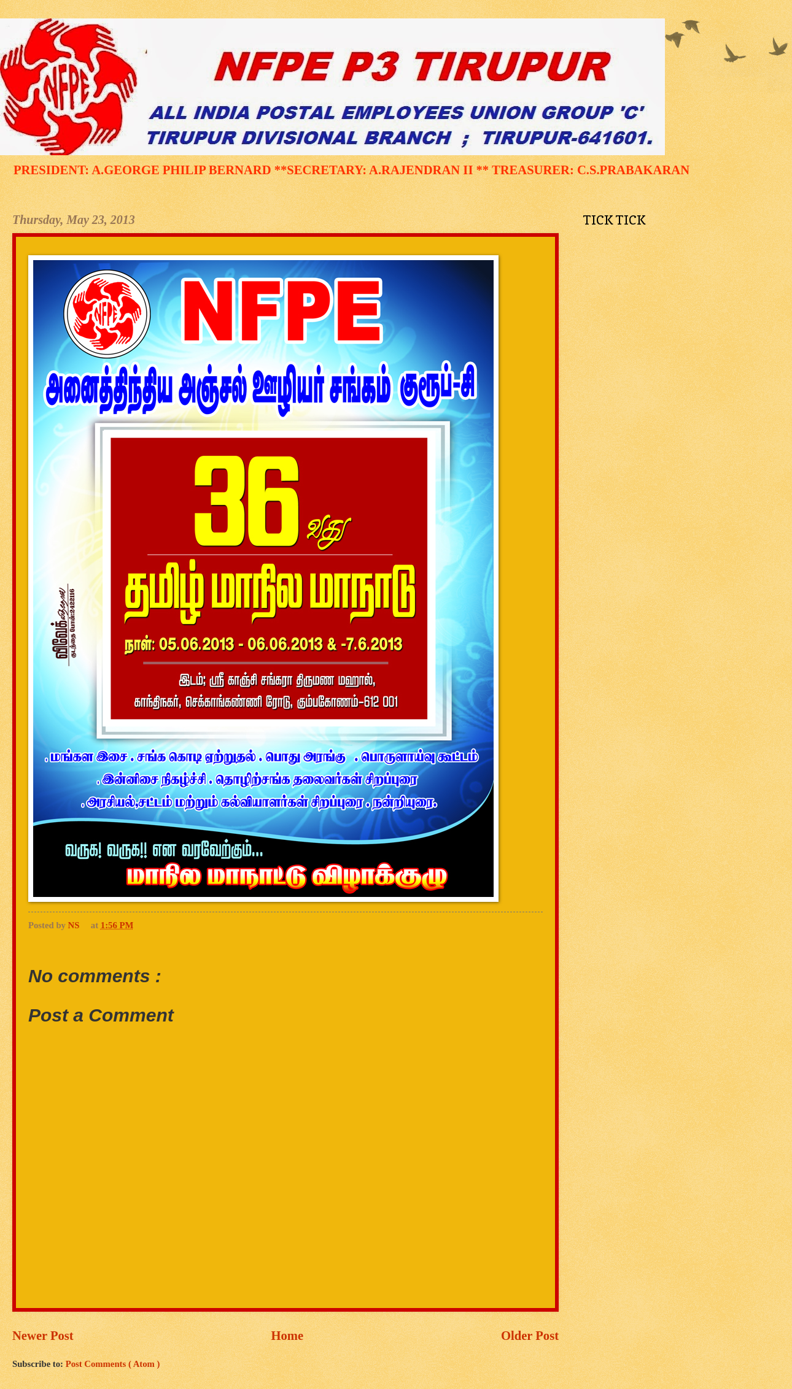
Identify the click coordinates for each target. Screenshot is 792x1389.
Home (287, 1335)
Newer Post (43, 1335)
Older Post (530, 1335)
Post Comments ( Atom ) (113, 1364)
